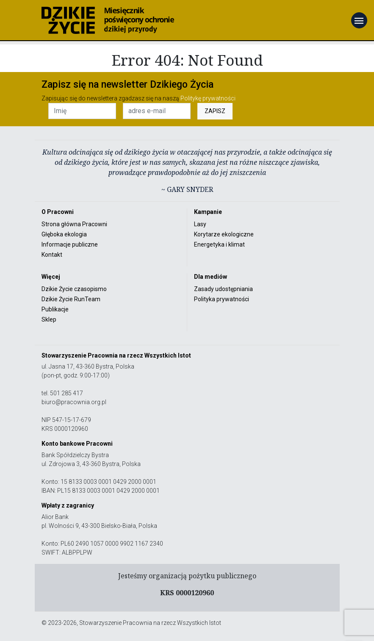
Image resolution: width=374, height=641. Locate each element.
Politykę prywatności (207, 98)
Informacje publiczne (70, 244)
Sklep (49, 319)
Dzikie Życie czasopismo (74, 289)
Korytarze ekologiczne (224, 234)
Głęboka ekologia (64, 234)
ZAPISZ (215, 111)
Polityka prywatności (221, 299)
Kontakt (52, 254)
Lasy (200, 224)
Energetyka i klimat (219, 244)
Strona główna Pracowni (74, 224)
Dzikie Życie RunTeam (71, 299)
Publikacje (55, 309)
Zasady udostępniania (223, 289)
